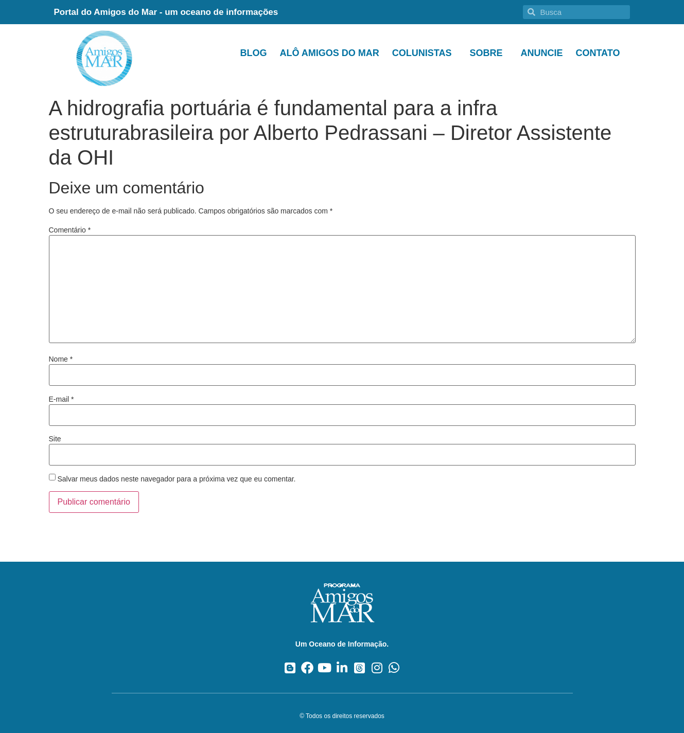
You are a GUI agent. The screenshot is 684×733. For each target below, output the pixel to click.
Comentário (70, 230)
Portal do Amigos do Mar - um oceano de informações (166, 12)
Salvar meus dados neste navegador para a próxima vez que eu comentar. (176, 478)
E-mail (61, 399)
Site (55, 438)
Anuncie (541, 53)
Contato (597, 53)
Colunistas (424, 53)
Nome (61, 359)
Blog (253, 53)
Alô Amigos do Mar (329, 53)
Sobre (488, 53)
